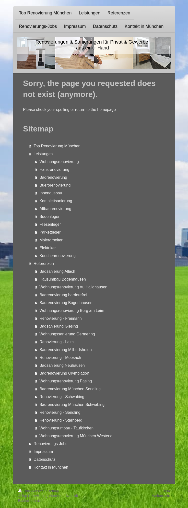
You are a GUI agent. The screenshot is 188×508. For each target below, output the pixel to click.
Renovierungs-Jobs (50, 444)
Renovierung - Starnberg (60, 420)
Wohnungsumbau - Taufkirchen (66, 428)
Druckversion (31, 491)
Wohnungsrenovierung (59, 162)
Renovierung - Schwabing (61, 397)
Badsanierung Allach (57, 271)
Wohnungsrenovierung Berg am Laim (71, 310)
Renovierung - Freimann (60, 318)
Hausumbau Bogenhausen (62, 279)
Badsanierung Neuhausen (62, 365)
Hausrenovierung (54, 169)
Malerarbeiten (51, 240)
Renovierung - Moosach (60, 357)
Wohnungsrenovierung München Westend (75, 436)
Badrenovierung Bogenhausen (65, 303)
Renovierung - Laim (56, 342)
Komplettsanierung (55, 201)
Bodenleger (49, 216)
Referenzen (44, 263)
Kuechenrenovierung (57, 256)
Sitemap (52, 491)
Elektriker (47, 248)
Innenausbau (50, 193)
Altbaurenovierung (55, 209)
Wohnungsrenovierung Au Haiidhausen (73, 287)
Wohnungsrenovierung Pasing (65, 381)
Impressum (43, 451)
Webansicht (161, 496)
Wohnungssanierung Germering (67, 334)
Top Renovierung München (57, 146)
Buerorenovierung (54, 185)
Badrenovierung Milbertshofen (65, 350)
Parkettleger (49, 232)
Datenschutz (44, 459)
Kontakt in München (51, 467)
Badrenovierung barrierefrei (63, 295)
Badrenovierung (53, 177)
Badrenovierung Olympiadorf (64, 373)
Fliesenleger (50, 224)
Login (166, 491)
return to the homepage (95, 109)
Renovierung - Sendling (59, 412)
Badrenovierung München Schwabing (72, 404)
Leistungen (43, 154)
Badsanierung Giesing (58, 326)
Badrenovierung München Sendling (70, 389)
